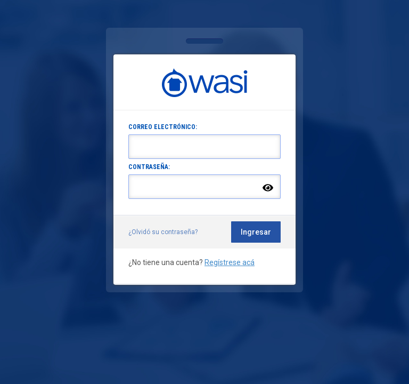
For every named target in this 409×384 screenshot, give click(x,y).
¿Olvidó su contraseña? (163, 232)
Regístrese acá (229, 262)
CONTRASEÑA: (149, 167)
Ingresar (256, 232)
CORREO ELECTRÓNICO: (162, 127)
